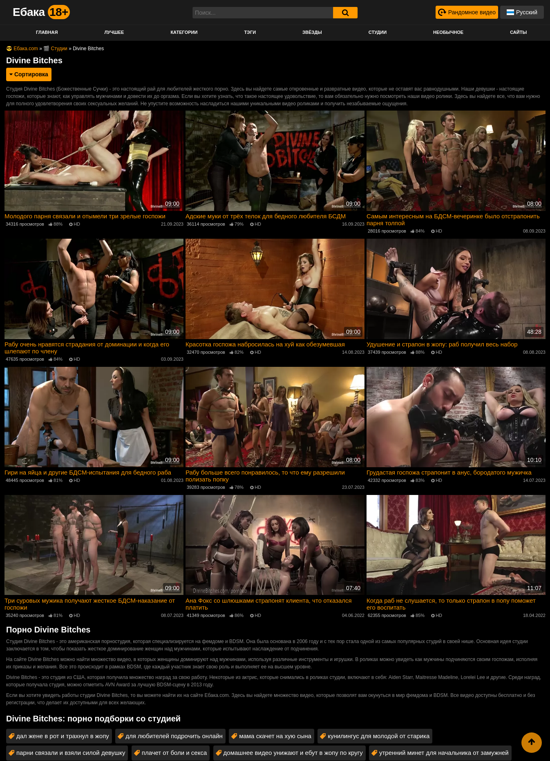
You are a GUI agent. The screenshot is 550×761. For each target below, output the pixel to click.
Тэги (250, 32)
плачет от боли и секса (174, 752)
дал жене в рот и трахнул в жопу (62, 735)
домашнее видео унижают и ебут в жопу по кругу (293, 752)
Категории (183, 32)
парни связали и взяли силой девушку (70, 752)
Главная (47, 32)
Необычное (448, 32)
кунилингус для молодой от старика (378, 735)
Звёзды (312, 32)
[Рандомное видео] (467, 12)
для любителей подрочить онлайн (174, 735)
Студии (378, 32)
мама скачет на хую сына (275, 735)
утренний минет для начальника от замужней (444, 752)
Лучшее (114, 32)
